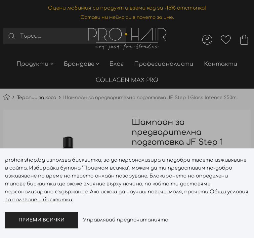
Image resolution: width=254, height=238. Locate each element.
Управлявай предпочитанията (125, 220)
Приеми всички (41, 220)
